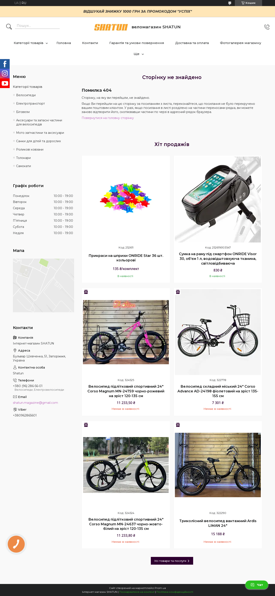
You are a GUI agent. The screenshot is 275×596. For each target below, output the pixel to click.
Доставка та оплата (192, 43)
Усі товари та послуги (170, 560)
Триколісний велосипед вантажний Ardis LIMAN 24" (218, 523)
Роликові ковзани (29, 149)
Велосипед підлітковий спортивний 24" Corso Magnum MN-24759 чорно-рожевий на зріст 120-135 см (125, 391)
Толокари (23, 158)
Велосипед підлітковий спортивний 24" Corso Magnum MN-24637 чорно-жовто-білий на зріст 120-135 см (125, 524)
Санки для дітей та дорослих (38, 141)
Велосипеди (26, 95)
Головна (64, 43)
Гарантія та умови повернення (136, 43)
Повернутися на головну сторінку (108, 118)
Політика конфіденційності (174, 591)
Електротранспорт (30, 103)
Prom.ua (160, 588)
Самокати (23, 166)
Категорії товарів (28, 43)
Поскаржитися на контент (136, 591)
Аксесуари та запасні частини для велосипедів (39, 122)
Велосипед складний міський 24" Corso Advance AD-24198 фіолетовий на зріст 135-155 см (217, 391)
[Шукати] (9, 27)
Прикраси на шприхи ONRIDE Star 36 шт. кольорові (126, 258)
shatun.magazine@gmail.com (35, 403)
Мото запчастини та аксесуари (40, 133)
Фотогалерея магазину (240, 43)
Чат (257, 585)
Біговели (23, 112)
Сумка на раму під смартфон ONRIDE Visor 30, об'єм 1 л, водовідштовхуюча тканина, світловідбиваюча (218, 258)
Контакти (90, 43)
